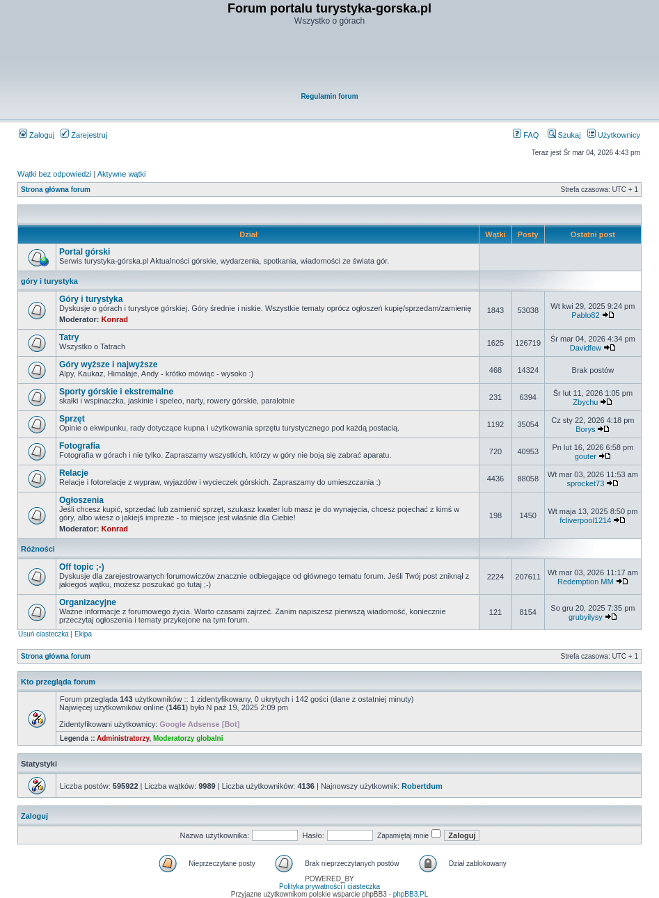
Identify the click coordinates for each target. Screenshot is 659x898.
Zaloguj (36, 135)
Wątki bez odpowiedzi (54, 174)
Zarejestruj (84, 135)
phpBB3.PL (411, 894)
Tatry (69, 337)
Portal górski (84, 252)
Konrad (115, 319)
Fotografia (79, 446)
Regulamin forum (329, 96)
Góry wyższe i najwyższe (108, 364)
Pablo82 (585, 315)
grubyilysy (586, 617)
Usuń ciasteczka (43, 634)
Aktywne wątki (121, 174)
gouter (585, 456)
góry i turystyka (49, 281)
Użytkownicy (613, 135)
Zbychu (585, 402)
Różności (38, 549)
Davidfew (585, 348)
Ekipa (83, 634)
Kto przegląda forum (58, 681)
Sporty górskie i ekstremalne (116, 391)
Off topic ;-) (81, 567)
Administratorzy (123, 738)
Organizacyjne (87, 602)
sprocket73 (585, 483)
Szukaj (564, 135)
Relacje (73, 473)
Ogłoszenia (81, 500)
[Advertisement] (330, 60)
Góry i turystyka (90, 299)
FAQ (526, 135)
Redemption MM (585, 581)
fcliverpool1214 (585, 520)
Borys (585, 429)
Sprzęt (72, 419)
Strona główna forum (55, 189)
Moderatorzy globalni (188, 738)
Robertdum (422, 786)
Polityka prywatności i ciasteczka (329, 886)
